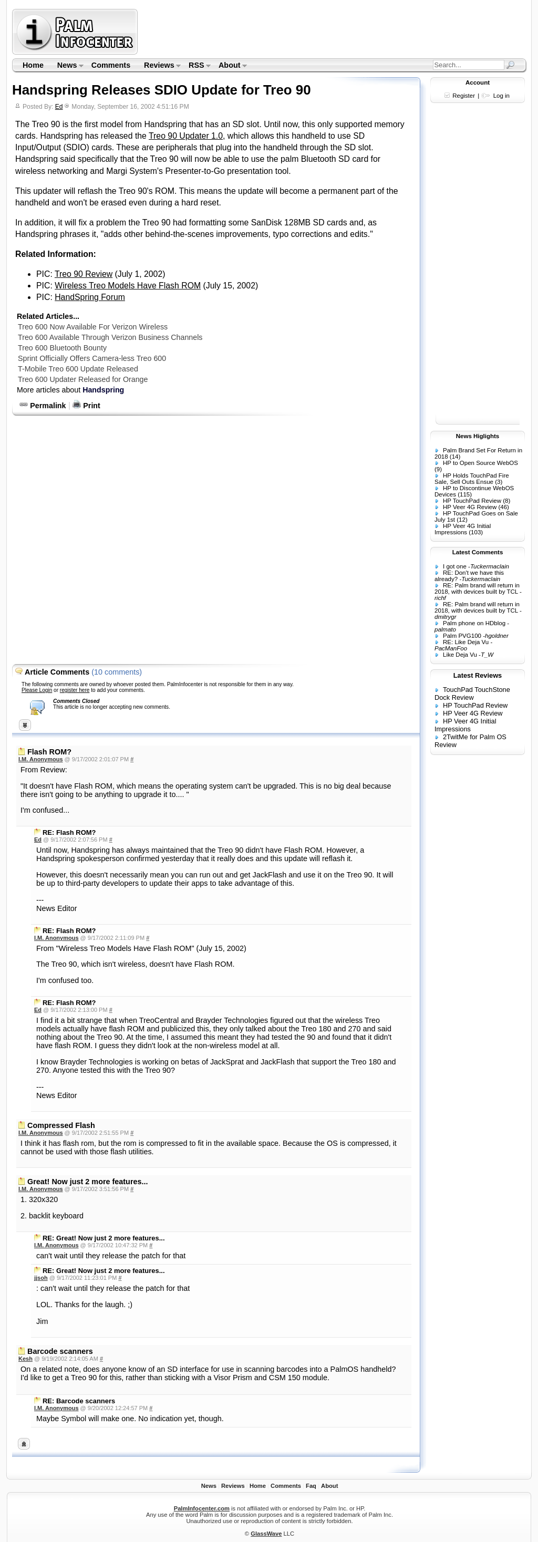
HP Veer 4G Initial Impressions (462, 529)
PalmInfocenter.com (202, 1508)
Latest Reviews (477, 675)
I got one (455, 566)
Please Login (37, 690)
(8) (506, 501)
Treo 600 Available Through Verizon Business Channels (110, 337)
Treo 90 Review (83, 274)
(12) (462, 519)
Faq (311, 1486)
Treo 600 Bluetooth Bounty (62, 348)
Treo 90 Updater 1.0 (186, 135)
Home (33, 65)
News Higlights (478, 436)
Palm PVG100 (462, 636)
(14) (455, 456)
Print (86, 405)
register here (75, 690)
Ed (59, 106)
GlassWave (266, 1533)
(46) (503, 507)
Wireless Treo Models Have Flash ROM (128, 285)
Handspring (103, 390)
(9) (438, 469)
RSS (196, 66)
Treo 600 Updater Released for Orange (83, 379)
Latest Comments (477, 552)
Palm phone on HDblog (474, 623)
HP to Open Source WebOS (480, 463)
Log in (501, 95)
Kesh (25, 1358)
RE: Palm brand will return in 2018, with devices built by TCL (477, 588)
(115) (465, 494)
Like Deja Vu (460, 654)
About (229, 66)
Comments (110, 65)
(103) (476, 532)
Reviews (159, 66)
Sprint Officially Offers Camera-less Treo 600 (92, 358)
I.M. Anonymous (40, 759)
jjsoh (41, 1278)
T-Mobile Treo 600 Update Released (78, 369)
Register (463, 95)
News (67, 66)
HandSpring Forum (90, 297)
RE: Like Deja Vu (466, 642)
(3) (498, 482)
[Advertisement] (333, 31)
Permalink (42, 405)
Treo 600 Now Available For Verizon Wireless (93, 327)
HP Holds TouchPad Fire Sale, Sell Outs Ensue (471, 478)
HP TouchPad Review (472, 501)
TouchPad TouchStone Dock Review (472, 693)
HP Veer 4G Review (469, 507)
